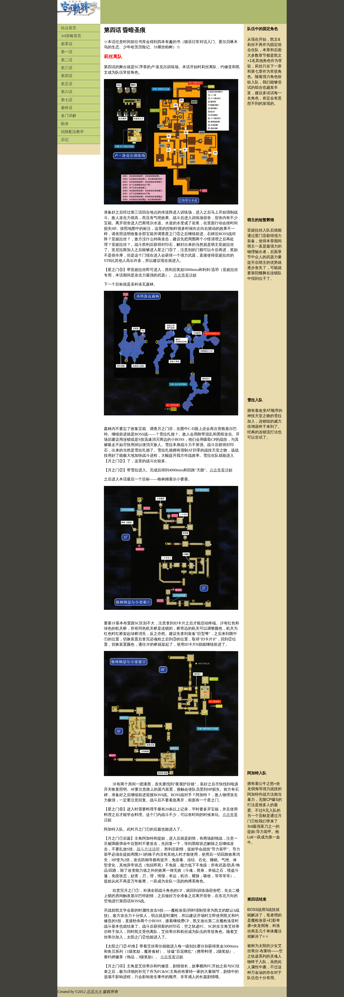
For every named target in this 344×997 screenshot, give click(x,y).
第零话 (66, 44)
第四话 (66, 76)
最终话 (66, 108)
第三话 (66, 68)
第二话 (66, 60)
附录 (65, 124)
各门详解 (68, 116)
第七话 (66, 100)
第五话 (66, 84)
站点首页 (68, 28)
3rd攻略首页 (71, 36)
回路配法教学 (72, 132)
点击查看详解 (185, 275)
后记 (65, 140)
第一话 (66, 52)
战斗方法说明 (148, 849)
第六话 (66, 92)
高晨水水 (94, 992)
